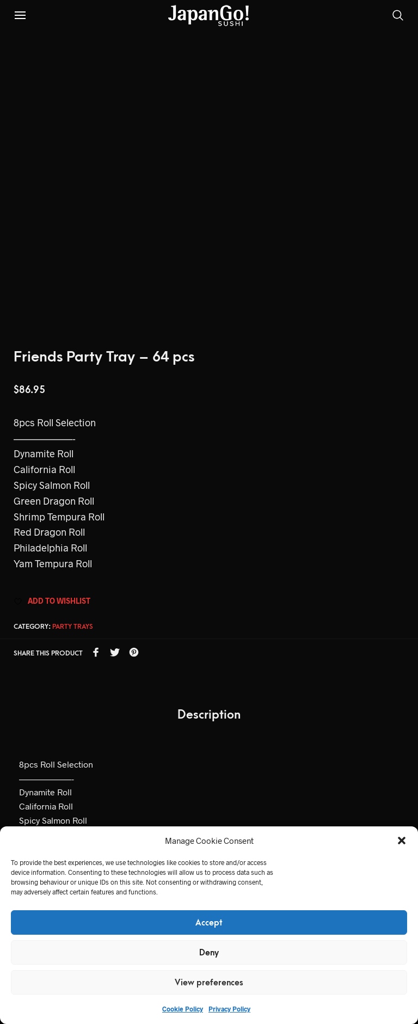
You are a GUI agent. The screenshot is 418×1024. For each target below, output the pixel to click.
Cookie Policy (182, 1009)
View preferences (209, 983)
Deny (209, 953)
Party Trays (72, 626)
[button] (401, 840)
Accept (209, 923)
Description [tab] (209, 715)
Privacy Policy (229, 1009)
